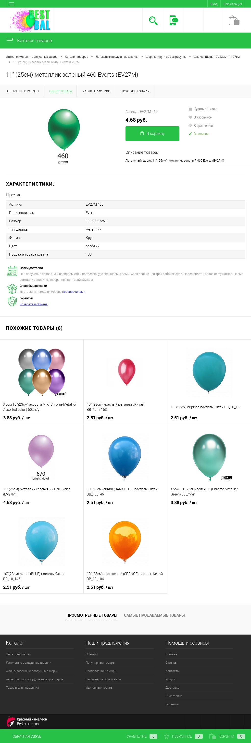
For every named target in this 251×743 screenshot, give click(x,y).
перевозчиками (73, 292)
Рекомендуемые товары (104, 679)
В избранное (200, 117)
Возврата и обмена (34, 304)
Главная (171, 654)
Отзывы (171, 662)
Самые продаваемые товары (154, 615)
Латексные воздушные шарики (28, 662)
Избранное (183, 736)
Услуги (170, 679)
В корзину (152, 133)
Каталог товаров (29, 40)
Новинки (92, 654)
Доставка (172, 687)
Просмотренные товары (91, 615)
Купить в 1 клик (202, 108)
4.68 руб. (136, 119)
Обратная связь (23, 736)
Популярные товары (100, 662)
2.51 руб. (100, 418)
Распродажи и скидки (101, 671)
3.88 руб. (16, 418)
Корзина (227, 736)
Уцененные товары (99, 687)
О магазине (173, 696)
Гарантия (172, 704)
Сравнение (138, 736)
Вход (214, 4)
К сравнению (200, 125)
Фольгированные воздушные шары (31, 671)
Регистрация (233, 4)
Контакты (172, 671)
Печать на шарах (18, 654)
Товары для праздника (22, 687)
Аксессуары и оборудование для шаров (34, 679)
